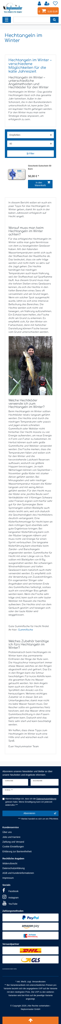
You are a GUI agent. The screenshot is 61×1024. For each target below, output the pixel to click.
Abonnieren (40, 813)
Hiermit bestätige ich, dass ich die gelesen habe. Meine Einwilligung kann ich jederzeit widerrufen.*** (30, 802)
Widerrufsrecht (9, 863)
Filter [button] (30, 153)
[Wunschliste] (55, 3)
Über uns (7, 832)
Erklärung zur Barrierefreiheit (17, 851)
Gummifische (25, 630)
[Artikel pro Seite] (30, 144)
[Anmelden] (40, 3)
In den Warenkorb (42, 184)
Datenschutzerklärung (13, 868)
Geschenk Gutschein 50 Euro (39, 167)
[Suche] (54, 20)
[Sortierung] (30, 135)
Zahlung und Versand (13, 841)
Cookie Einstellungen (13, 846)
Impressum (8, 878)
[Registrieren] (47, 3)
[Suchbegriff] (31, 20)
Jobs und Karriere (11, 837)
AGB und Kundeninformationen (18, 873)
